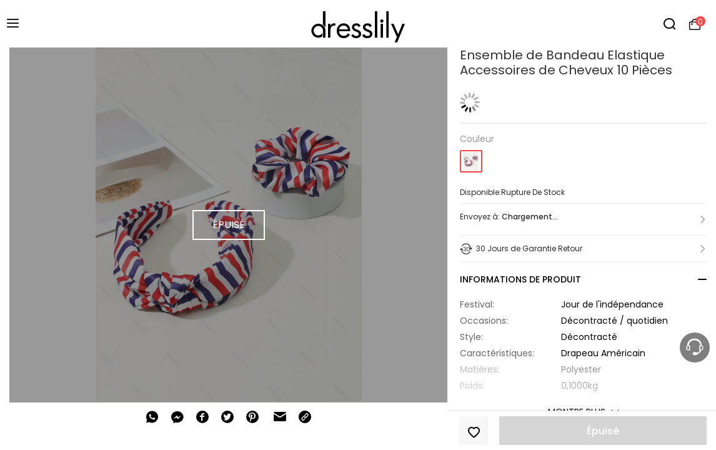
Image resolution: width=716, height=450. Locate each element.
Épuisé (603, 431)
